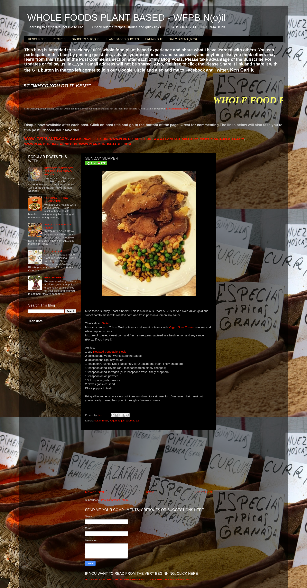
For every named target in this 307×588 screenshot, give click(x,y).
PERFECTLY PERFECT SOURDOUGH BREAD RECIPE (58, 171)
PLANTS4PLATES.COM (222, 139)
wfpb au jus (132, 420)
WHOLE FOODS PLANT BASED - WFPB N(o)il (126, 17)
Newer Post (94, 492)
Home (149, 492)
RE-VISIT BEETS (54, 277)
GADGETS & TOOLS (85, 39)
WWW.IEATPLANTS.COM (46, 139)
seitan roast (101, 420)
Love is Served (53, 251)
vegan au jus (117, 420)
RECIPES (59, 39)
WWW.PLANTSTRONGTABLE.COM (105, 144)
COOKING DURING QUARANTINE (56, 199)
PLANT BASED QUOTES (122, 39)
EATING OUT (154, 39)
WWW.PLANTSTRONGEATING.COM (51, 144)
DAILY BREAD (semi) (183, 39)
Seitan (106, 323)
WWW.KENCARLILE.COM (89, 139)
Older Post (203, 492)
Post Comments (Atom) (115, 499)
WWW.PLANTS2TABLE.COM (130, 139)
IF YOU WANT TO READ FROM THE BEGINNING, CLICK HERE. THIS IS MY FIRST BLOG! (139, 579)
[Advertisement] (148, 459)
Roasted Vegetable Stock (109, 351)
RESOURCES (37, 39)
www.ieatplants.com (177, 108)
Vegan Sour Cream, (181, 327)
